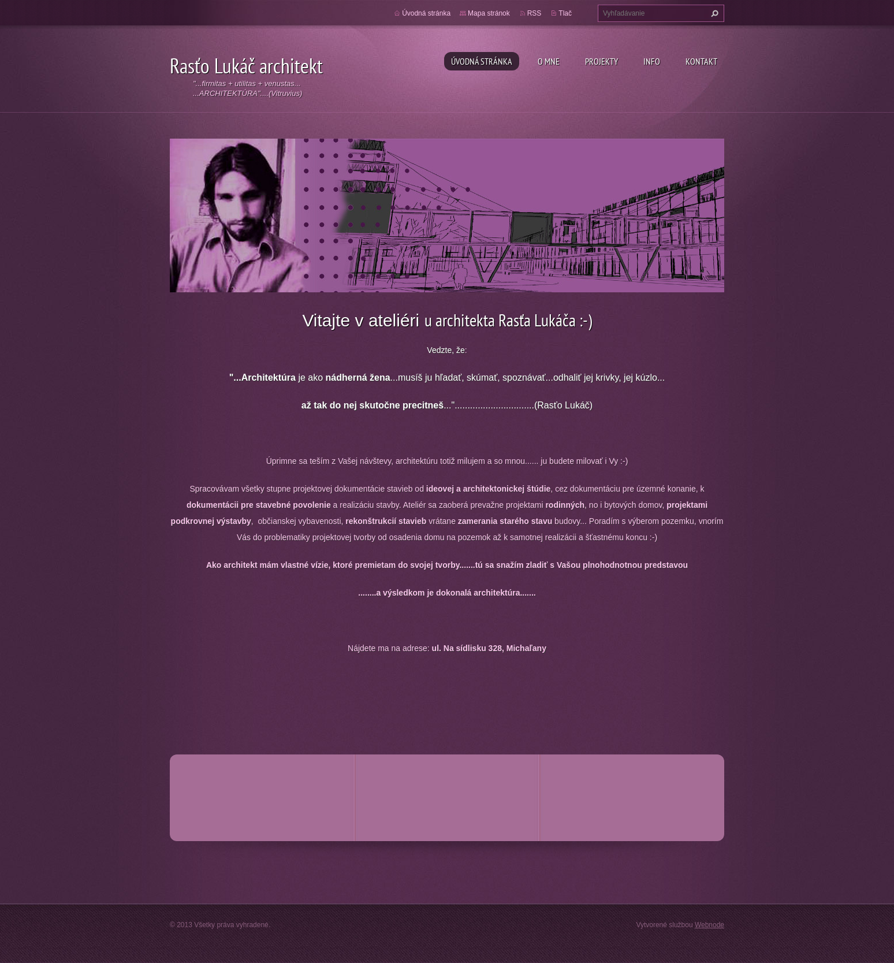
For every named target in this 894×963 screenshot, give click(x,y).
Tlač (565, 13)
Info (651, 61)
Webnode (709, 925)
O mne (549, 61)
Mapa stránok (489, 13)
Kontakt (701, 61)
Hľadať (713, 13)
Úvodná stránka (481, 61)
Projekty (601, 61)
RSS (534, 13)
